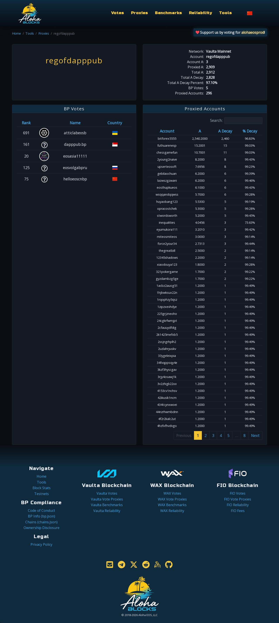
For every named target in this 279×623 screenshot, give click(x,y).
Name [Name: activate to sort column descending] (75, 122)
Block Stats (41, 487)
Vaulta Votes (107, 493)
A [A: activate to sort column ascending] (200, 131)
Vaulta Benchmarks (107, 504)
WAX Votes (172, 493)
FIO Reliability (238, 504)
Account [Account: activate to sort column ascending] (167, 131)
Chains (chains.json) (41, 522)
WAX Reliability (172, 510)
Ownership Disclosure (42, 527)
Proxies (139, 13)
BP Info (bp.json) (41, 516)
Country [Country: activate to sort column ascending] (114, 122)
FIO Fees (238, 510)
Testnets (41, 493)
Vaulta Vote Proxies (107, 499)
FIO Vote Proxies (237, 499)
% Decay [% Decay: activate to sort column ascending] (250, 131)
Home (16, 33)
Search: (236, 120)
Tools (225, 13)
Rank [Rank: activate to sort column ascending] (26, 122)
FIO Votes (237, 493)
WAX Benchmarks (172, 504)
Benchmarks (168, 13)
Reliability (200, 13)
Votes (117, 13)
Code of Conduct (41, 510)
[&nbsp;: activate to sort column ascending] (44, 123)
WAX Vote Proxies (172, 499)
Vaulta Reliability (106, 510)
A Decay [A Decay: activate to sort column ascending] (225, 131)
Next (255, 435)
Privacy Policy (41, 544)
